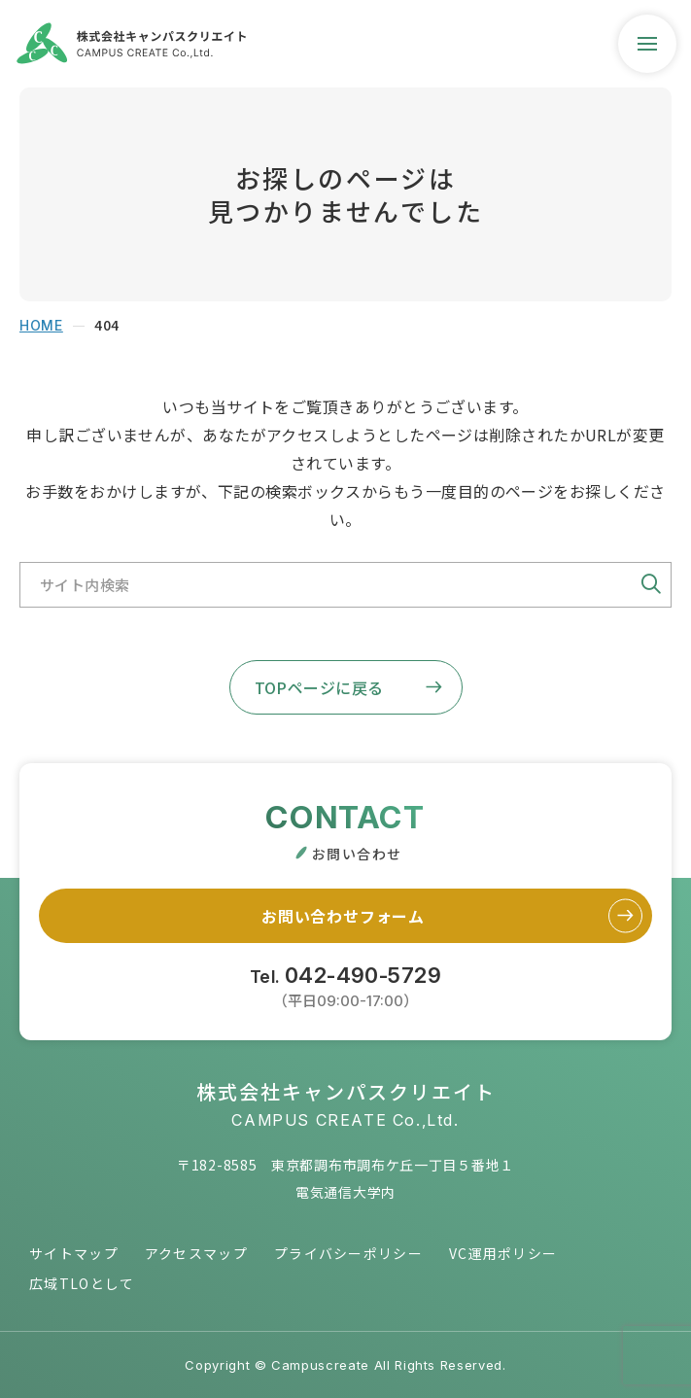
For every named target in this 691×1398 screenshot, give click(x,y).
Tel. (345, 984)
